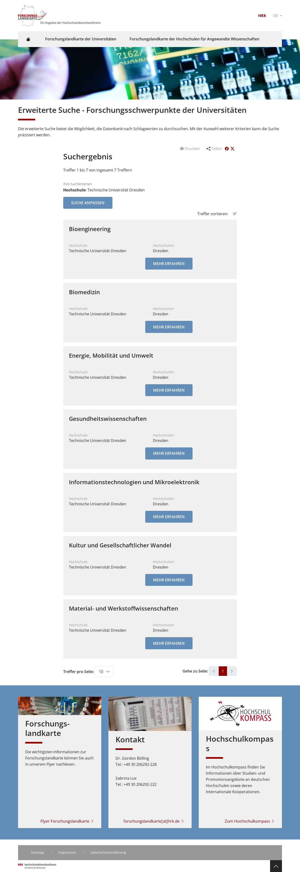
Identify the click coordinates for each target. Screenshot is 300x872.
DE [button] (276, 15)
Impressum (67, 852)
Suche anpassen (88, 202)
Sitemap (37, 852)
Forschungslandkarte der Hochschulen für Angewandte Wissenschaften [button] (194, 39)
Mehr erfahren (169, 263)
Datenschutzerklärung (108, 852)
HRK (262, 15)
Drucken (190, 148)
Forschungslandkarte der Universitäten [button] (80, 39)
